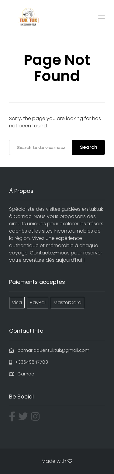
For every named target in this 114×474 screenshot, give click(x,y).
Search (88, 147)
